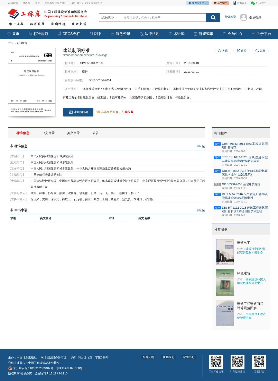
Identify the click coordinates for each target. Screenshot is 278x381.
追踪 (244, 50)
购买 (129, 112)
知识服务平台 (197, 3)
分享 (262, 50)
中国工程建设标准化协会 (44, 362)
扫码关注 (261, 3)
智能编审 (203, 34)
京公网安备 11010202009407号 (30, 368)
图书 (95, 34)
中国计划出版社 (27, 357)
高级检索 (13, 3)
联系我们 (168, 357)
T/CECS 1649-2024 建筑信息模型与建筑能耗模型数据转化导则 (245, 159)
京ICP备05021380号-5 (70, 368)
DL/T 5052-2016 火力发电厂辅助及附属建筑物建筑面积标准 (245, 195)
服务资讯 (120, 34)
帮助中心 (188, 357)
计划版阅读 (78, 112)
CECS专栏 (68, 34)
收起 (199, 146)
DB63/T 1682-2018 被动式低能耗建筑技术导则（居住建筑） (245, 172)
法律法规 (149, 34)
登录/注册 (255, 17)
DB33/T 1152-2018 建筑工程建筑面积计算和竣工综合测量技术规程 (245, 209)
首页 (13, 34)
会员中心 (232, 34)
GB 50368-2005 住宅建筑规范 (241, 184)
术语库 (26, 3)
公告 (37, 3)
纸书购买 (240, 3)
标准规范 (38, 34)
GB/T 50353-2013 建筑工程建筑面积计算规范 (245, 145)
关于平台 (261, 34)
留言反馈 (148, 357)
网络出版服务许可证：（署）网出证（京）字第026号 (74, 3)
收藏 (225, 50)
